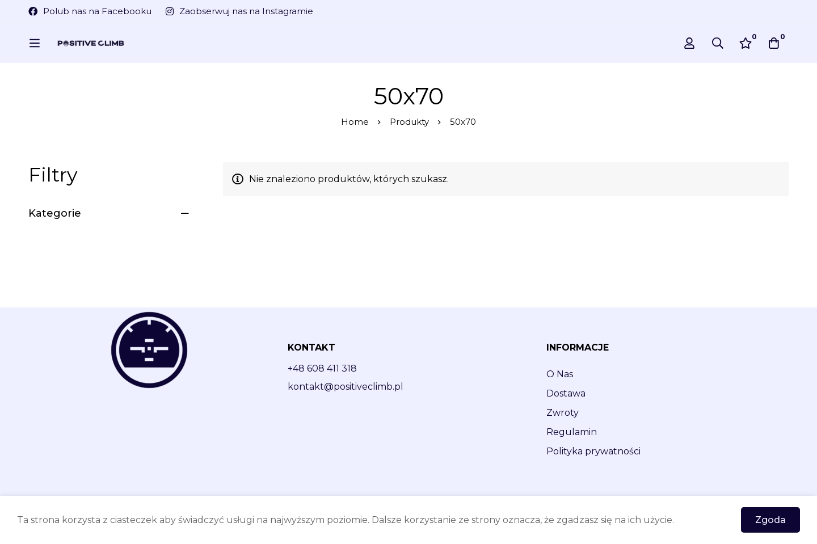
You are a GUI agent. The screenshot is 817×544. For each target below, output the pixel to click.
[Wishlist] (745, 43)
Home (355, 121)
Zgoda (770, 520)
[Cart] (774, 43)
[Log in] (689, 43)
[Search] (717, 43)
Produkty (409, 121)
